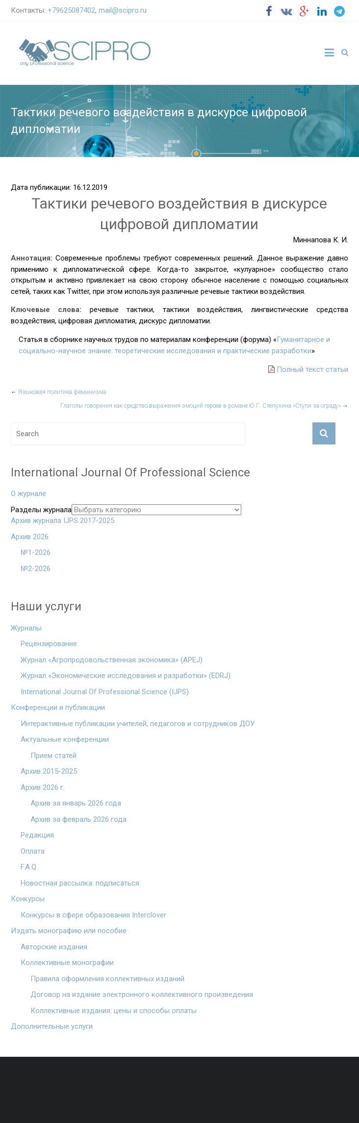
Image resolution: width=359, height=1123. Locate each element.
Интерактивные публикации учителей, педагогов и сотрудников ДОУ (138, 723)
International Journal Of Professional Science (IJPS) (105, 691)
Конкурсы (28, 898)
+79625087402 (71, 10)
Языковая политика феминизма (58, 392)
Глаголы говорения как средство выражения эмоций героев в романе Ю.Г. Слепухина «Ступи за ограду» (204, 405)
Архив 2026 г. (43, 787)
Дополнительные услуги (52, 1026)
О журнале (28, 493)
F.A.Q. (29, 866)
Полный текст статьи (308, 369)
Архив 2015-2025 (49, 771)
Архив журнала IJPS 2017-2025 (62, 520)
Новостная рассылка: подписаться (80, 883)
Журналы (26, 628)
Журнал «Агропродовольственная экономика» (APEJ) (112, 659)
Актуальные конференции (65, 739)
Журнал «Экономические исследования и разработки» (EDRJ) (126, 675)
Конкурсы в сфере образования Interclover (93, 915)
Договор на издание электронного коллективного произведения (141, 994)
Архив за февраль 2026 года (78, 819)
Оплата (33, 851)
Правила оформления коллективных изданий (107, 978)
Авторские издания (54, 946)
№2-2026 (36, 568)
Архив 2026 (30, 536)
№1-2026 (36, 552)
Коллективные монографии (67, 962)
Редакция (37, 835)
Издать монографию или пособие (69, 930)
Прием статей (53, 755)
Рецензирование (49, 643)
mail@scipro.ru (123, 10)
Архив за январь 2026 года (75, 803)
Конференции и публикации (58, 707)
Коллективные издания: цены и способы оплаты (113, 1010)
